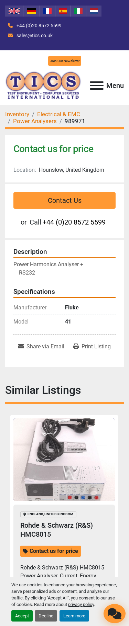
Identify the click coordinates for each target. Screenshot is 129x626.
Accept (22, 615)
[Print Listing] (92, 346)
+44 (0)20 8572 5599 (38, 25)
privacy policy (81, 604)
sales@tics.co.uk (34, 35)
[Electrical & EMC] (58, 114)
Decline (46, 615)
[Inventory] (17, 114)
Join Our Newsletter (64, 61)
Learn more (74, 615)
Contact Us (65, 200)
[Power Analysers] (35, 121)
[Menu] (97, 85)
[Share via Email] (41, 346)
